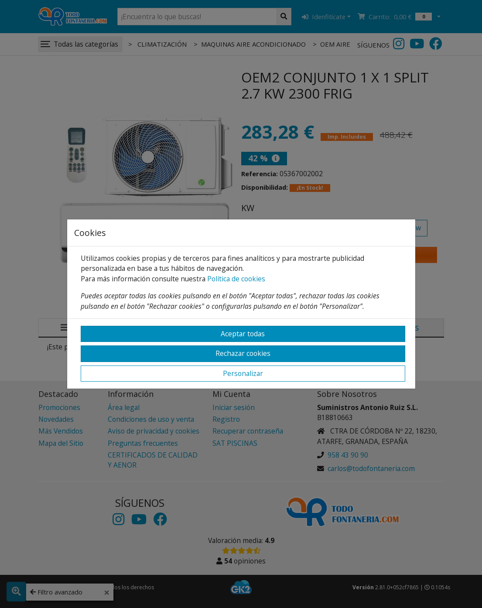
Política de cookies (236, 279)
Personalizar (243, 373)
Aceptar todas (243, 333)
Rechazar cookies (242, 353)
